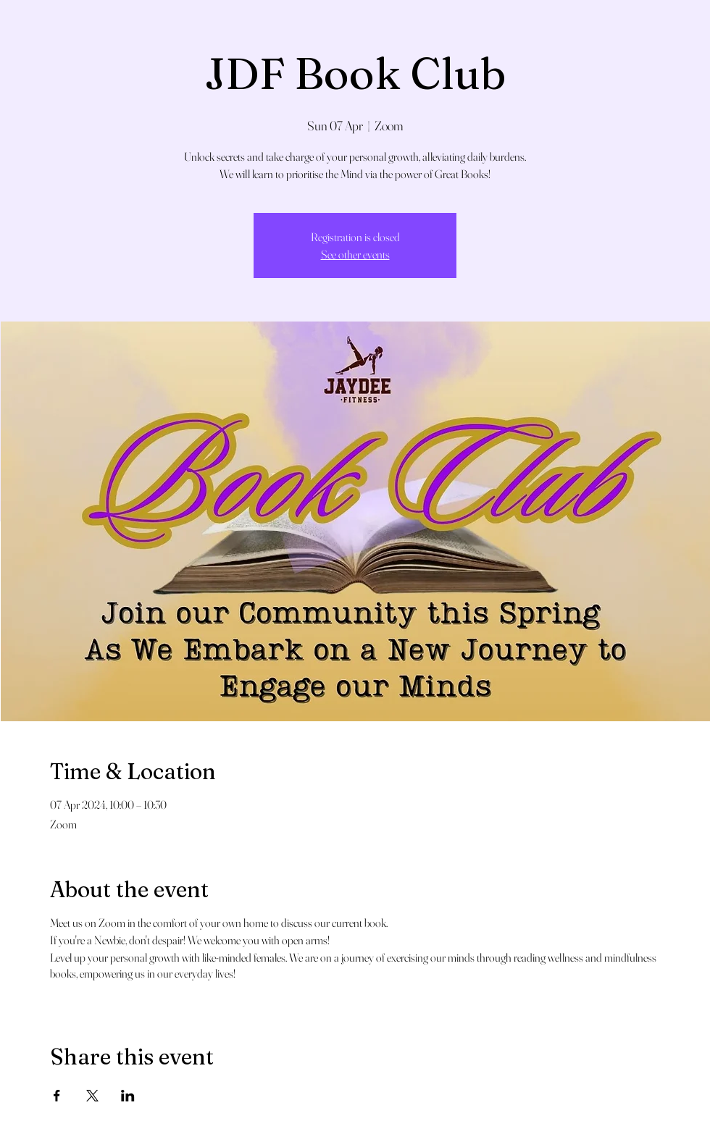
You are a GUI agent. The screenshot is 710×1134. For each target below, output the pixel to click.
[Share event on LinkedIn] (128, 1095)
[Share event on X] (92, 1095)
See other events (355, 254)
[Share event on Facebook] (57, 1095)
